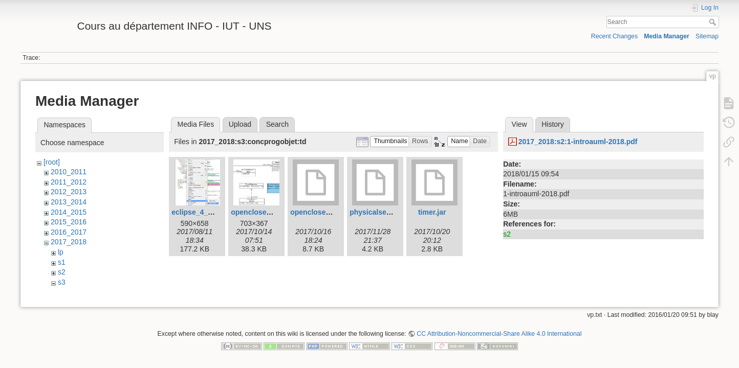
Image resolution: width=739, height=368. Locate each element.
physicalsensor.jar (381, 212)
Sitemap (707, 36)
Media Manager (666, 36)
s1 (62, 262)
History (552, 124)
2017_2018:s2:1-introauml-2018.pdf (578, 141)
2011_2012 (68, 182)
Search (714, 22)
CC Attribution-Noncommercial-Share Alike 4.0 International (499, 334)
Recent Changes (614, 36)
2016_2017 (68, 232)
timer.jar (432, 212)
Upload (240, 124)
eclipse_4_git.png (201, 212)
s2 (62, 272)
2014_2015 (68, 212)
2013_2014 (68, 202)
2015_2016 (68, 222)
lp (60, 252)
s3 (62, 282)
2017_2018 (68, 242)
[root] (52, 162)
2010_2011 (68, 172)
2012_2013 (68, 192)
